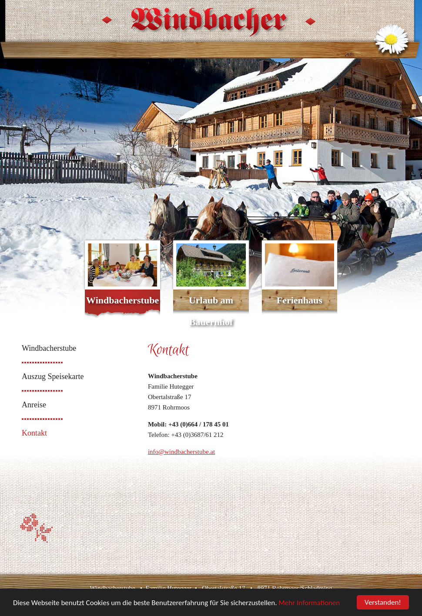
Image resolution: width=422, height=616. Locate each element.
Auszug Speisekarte (53, 376)
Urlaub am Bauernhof (211, 311)
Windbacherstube (122, 300)
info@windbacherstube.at (181, 451)
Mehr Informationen (309, 602)
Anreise (34, 404)
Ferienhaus (299, 300)
